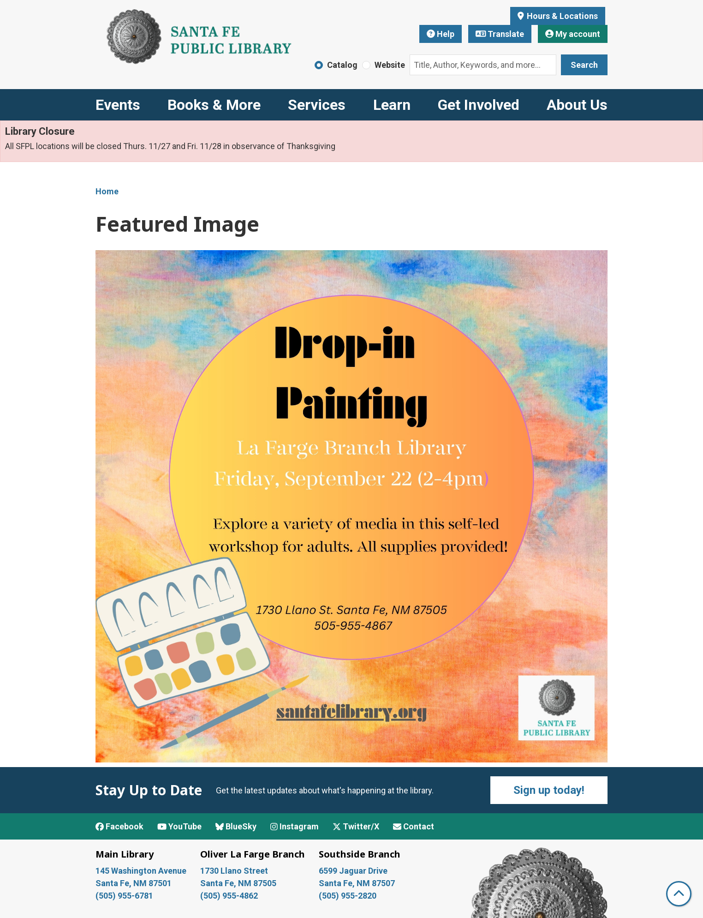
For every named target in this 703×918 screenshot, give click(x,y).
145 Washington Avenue (140, 871)
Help (440, 34)
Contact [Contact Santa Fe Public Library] (413, 826)
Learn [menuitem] (392, 105)
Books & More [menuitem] (214, 105)
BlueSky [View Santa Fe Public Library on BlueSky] (235, 826)
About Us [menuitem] (577, 105)
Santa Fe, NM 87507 (358, 883)
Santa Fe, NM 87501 (134, 883)
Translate (500, 34)
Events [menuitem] (117, 105)
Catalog (342, 65)
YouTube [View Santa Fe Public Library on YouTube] (179, 826)
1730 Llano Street (234, 871)
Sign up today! (548, 790)
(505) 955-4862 (229, 895)
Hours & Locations (561, 16)
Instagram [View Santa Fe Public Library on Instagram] (294, 826)
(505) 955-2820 (347, 895)
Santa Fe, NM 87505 (239, 883)
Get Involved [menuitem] (478, 105)
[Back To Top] (678, 893)
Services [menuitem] (317, 105)
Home (107, 191)
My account (572, 34)
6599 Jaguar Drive (353, 871)
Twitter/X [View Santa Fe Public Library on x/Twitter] (356, 826)
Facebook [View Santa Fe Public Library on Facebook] (119, 826)
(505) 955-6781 (125, 895)
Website (390, 65)
